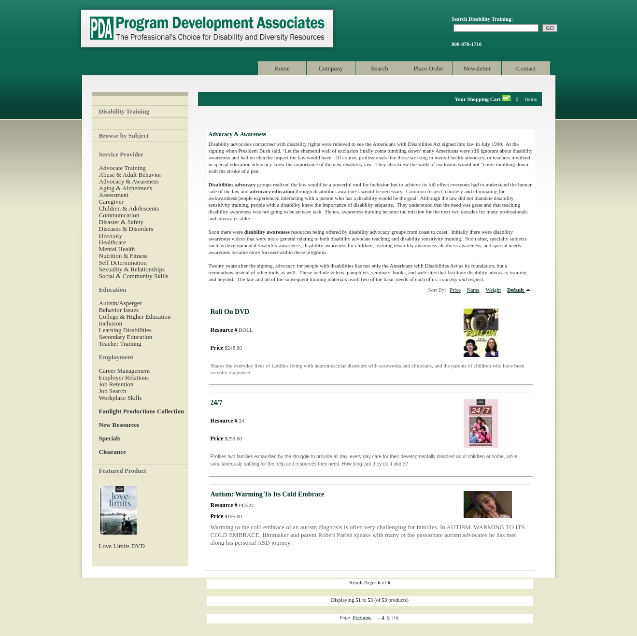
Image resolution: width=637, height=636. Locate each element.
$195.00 (226, 516)
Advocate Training (122, 167)
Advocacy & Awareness (129, 181)
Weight (493, 290)
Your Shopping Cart (478, 99)
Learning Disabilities (125, 330)
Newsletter (477, 68)
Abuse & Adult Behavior (130, 174)
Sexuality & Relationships (132, 269)
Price (455, 290)
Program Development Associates (206, 29)
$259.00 (226, 438)
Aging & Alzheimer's (126, 188)
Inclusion (110, 323)
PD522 (232, 505)
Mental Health (117, 249)
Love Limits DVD (122, 546)
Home (282, 68)
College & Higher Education (135, 316)
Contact (526, 68)
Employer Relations (124, 377)
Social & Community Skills (134, 276)
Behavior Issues (119, 309)
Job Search (113, 391)
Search (379, 68)
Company (331, 68)
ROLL (232, 330)
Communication (119, 215)
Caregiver (111, 201)
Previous (362, 617)
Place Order (428, 68)
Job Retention (116, 384)
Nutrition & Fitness (123, 255)
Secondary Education (126, 336)
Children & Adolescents (129, 208)
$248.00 (226, 348)
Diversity (110, 235)
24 (227, 421)
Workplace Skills (120, 397)
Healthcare (112, 242)
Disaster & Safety (121, 222)
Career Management (124, 370)
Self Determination (123, 262)
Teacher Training (120, 343)
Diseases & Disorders (126, 228)
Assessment (113, 194)
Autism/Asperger (120, 303)
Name (473, 290)
